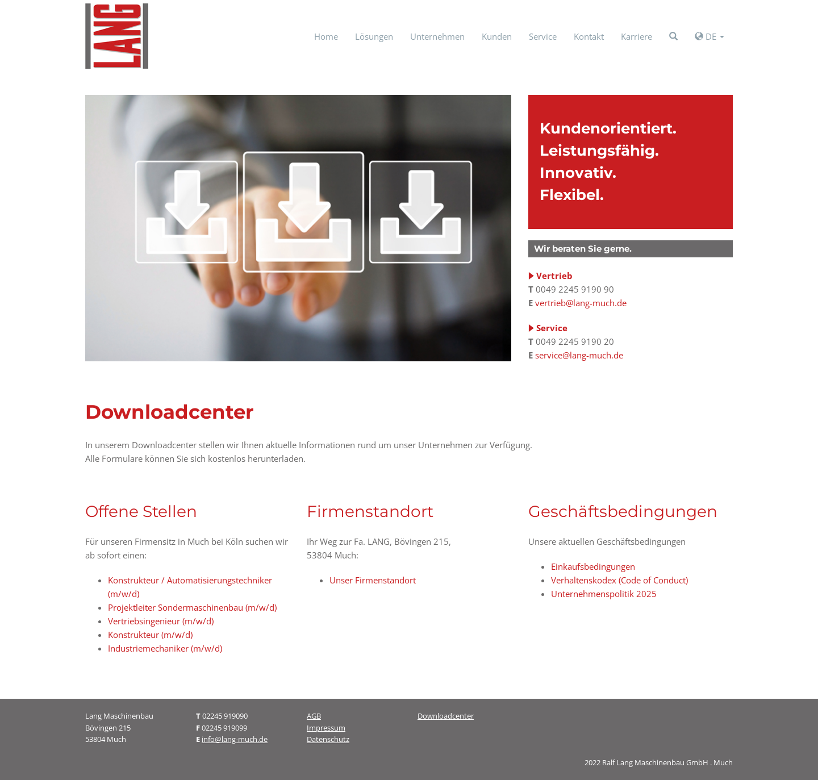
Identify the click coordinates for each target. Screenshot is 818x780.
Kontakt (589, 36)
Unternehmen (437, 36)
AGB (314, 716)
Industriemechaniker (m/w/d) (165, 648)
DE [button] (709, 36)
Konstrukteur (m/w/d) (150, 634)
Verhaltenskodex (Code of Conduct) (619, 580)
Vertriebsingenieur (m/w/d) (161, 621)
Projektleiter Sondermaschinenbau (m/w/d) (192, 607)
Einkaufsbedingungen (593, 566)
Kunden (497, 36)
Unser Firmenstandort (372, 580)
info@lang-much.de (235, 739)
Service (543, 36)
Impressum (326, 728)
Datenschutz (328, 739)
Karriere (636, 36)
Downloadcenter (446, 716)
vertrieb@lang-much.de (581, 302)
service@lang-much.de (579, 355)
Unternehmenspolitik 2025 (604, 593)
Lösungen (374, 36)
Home (326, 36)
